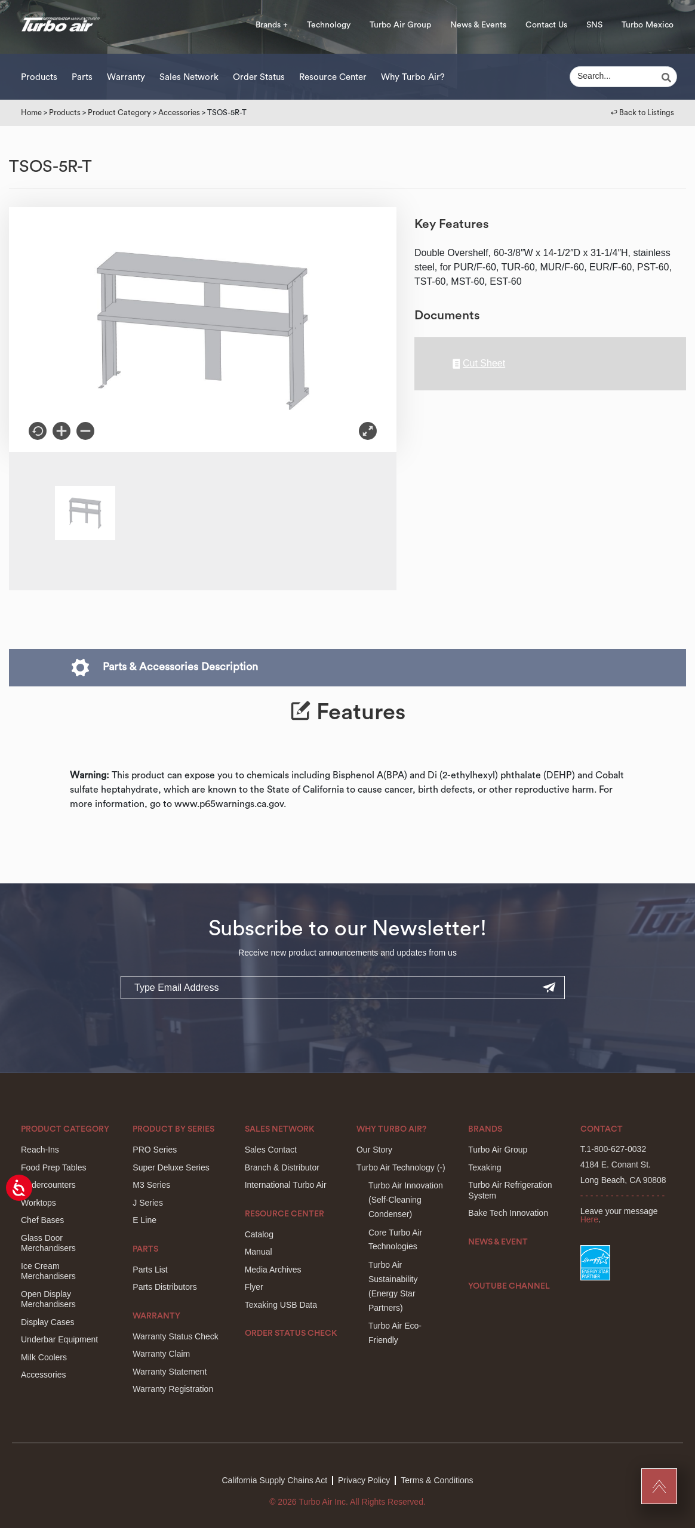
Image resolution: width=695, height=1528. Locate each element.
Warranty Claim (161, 1353)
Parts (82, 77)
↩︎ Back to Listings (642, 112)
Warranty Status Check (175, 1336)
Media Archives (273, 1269)
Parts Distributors (164, 1287)
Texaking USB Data (281, 1305)
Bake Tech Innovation (508, 1213)
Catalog (259, 1234)
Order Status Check (291, 1333)
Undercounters (48, 1185)
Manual (258, 1251)
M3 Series (151, 1185)
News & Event (498, 1242)
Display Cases (47, 1322)
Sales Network (189, 77)
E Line (144, 1220)
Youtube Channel (509, 1286)
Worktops (38, 1202)
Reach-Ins (40, 1149)
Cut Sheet (479, 364)
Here (589, 1219)
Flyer (254, 1287)
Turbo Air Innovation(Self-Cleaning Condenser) (405, 1200)
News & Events (478, 25)
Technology (328, 25)
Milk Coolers (44, 1357)
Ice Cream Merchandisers (48, 1271)
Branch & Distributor (282, 1167)
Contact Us (546, 25)
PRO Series (155, 1149)
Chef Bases (42, 1220)
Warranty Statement (170, 1371)
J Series (148, 1202)
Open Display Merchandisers (48, 1299)
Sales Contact (271, 1149)
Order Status (259, 77)
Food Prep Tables (53, 1167)
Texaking (484, 1167)
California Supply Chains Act (274, 1480)
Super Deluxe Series (171, 1167)
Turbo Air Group (400, 25)
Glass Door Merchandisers (48, 1243)
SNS (594, 25)
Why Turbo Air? (413, 77)
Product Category (119, 112)
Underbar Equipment (59, 1339)
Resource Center (333, 77)
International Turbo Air (286, 1185)
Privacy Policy (364, 1480)
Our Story (374, 1149)
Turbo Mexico (648, 25)
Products (39, 77)
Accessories (179, 112)
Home (31, 112)
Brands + (272, 25)
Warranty (126, 77)
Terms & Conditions (437, 1480)
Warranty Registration (173, 1389)
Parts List (150, 1269)
